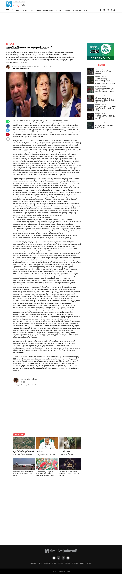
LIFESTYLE (59, 10)
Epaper (18, 10)
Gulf (31, 10)
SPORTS (38, 10)
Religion (60, 563)
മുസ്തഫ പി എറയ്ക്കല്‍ (21, 68)
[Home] (12, 10)
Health (40, 563)
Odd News (82, 563)
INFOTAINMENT (48, 10)
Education (75, 563)
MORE (86, 10)
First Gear (47, 563)
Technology (33, 563)
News (25, 10)
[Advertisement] (82, 5)
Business (67, 563)
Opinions (89, 563)
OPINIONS (68, 10)
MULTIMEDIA (77, 10)
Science (54, 563)
